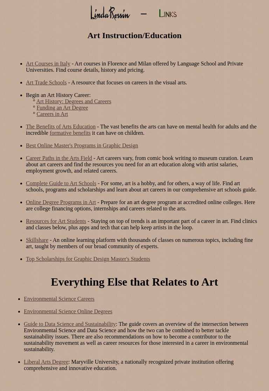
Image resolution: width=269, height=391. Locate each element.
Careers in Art (52, 114)
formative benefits (70, 133)
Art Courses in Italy (48, 64)
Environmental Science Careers (59, 299)
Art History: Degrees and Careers (73, 101)
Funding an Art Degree (62, 108)
